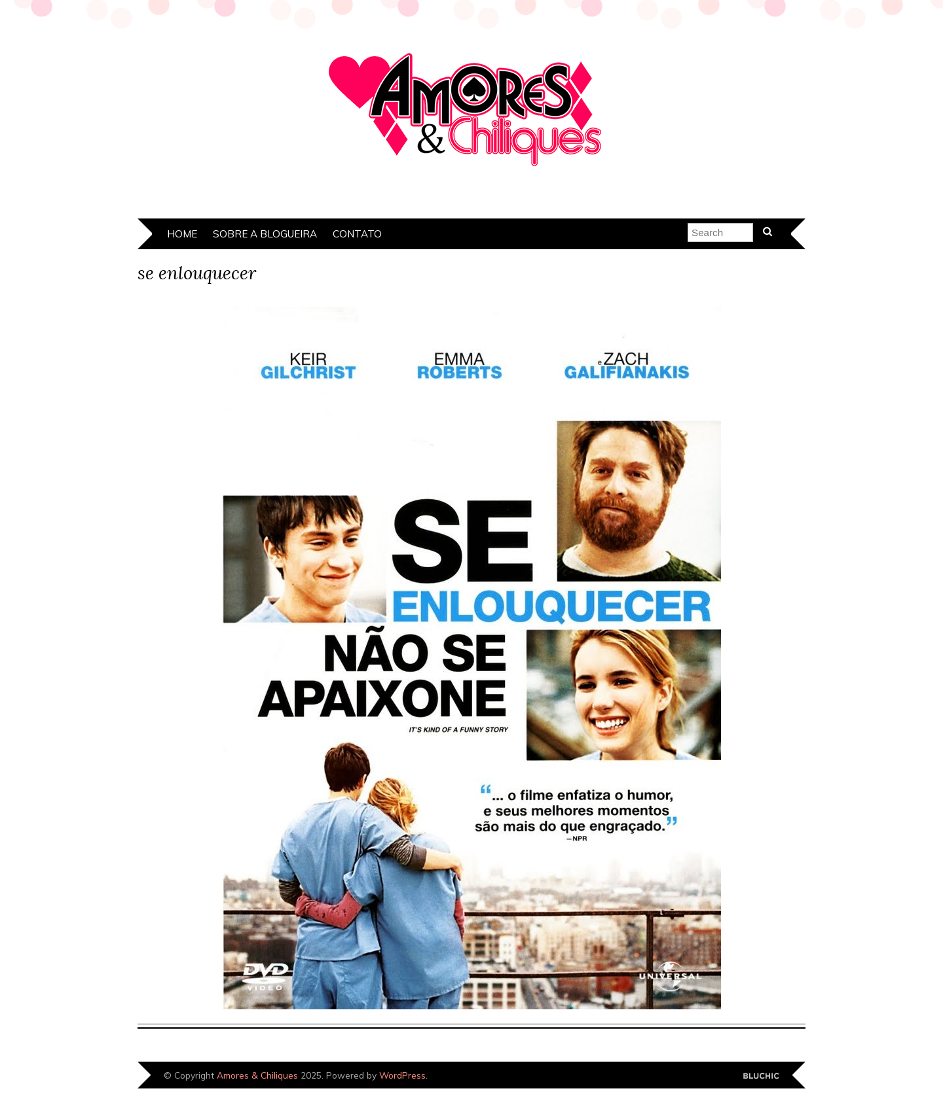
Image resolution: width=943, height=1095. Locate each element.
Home (182, 234)
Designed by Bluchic (761, 1076)
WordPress (402, 1075)
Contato (357, 234)
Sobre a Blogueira (265, 234)
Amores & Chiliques (257, 1075)
